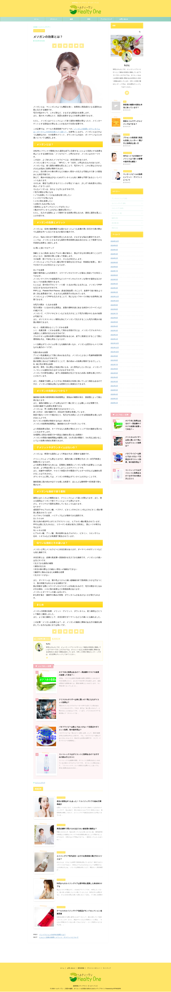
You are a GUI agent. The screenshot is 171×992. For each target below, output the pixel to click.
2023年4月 (114, 284)
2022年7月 (114, 313)
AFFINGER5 (117, 971)
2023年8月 (114, 267)
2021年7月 (114, 364)
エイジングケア (40, 783)
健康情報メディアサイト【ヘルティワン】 (85, 968)
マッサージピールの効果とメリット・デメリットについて (132, 177)
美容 (88, 19)
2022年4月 (114, 326)
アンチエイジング (106, 19)
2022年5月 (114, 322)
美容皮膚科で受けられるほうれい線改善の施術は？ (77, 829)
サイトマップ (107, 951)
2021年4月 (114, 377)
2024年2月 (114, 258)
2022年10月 (115, 301)
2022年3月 (114, 330)
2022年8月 (114, 309)
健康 (71, 19)
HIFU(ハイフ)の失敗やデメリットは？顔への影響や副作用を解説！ (132, 159)
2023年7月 (114, 271)
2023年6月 (114, 275)
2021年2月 (114, 386)
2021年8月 (114, 360)
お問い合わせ (123, 19)
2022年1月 (114, 339)
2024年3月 (114, 254)
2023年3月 (114, 288)
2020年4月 (114, 394)
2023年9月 (114, 262)
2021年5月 (114, 373)
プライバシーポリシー (93, 951)
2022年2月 (114, 335)
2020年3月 (114, 398)
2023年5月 (114, 279)
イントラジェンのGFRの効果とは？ (52, 934)
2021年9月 (114, 356)
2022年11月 (115, 296)
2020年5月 (114, 390)
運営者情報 (81, 951)
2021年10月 (115, 352)
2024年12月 (115, 241)
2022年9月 (114, 305)
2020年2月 (114, 403)
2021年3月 (114, 381)
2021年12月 (115, 343)
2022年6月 (114, 318)
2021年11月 (115, 347)
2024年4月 (114, 250)
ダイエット (53, 19)
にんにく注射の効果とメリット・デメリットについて (59, 937)
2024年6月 (114, 245)
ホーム (36, 19)
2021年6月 (114, 369)
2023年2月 (114, 292)
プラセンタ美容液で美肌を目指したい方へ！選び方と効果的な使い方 (132, 140)
